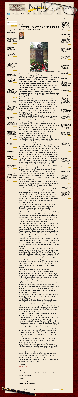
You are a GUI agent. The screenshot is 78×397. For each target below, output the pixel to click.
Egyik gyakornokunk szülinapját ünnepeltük (11, 132)
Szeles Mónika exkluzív (11, 60)
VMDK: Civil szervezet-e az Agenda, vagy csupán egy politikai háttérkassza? (66, 80)
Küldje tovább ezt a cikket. (23, 366)
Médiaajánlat (41, 389)
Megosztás (21, 370)
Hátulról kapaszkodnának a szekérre (65, 65)
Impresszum (30, 389)
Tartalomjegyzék (35, 389)
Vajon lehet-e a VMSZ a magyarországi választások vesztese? (66, 35)
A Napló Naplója (10, 151)
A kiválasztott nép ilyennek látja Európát (11, 144)
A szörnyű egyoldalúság (66, 95)
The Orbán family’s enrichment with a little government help (11, 88)
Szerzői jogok (46, 389)
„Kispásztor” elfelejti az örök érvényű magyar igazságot (66, 49)
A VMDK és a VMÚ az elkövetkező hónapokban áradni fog (66, 125)
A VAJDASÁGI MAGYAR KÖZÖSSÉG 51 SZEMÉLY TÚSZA (66, 110)
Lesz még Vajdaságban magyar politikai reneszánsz (66, 188)
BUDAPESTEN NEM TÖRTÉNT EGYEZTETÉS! (65, 157)
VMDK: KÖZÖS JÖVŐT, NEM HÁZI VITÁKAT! (65, 141)
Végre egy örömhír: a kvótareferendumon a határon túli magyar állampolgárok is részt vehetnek (11, 35)
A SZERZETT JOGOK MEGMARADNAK (66, 22)
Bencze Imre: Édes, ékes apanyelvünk (12, 174)
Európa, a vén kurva (11, 74)
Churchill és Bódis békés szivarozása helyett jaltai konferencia (12, 102)
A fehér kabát (9, 164)
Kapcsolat (51, 389)
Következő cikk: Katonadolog (25, 375)
